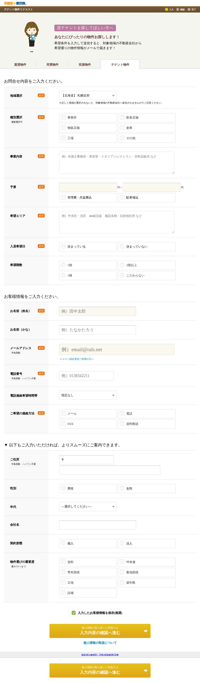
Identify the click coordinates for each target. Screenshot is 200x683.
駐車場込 (132, 197)
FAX (70, 424)
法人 (129, 543)
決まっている (76, 246)
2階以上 (131, 265)
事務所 (72, 117)
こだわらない (135, 275)
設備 (70, 593)
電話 (129, 413)
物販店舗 (73, 127)
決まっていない (136, 246)
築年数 (130, 582)
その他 (130, 138)
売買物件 (52, 64)
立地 (70, 582)
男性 (70, 488)
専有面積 (73, 572)
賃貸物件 (20, 64)
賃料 (70, 562)
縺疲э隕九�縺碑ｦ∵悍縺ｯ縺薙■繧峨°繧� (100, 655)
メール (72, 413)
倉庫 (129, 127)
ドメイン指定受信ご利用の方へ (77, 359)
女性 (129, 488)
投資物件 (85, 64)
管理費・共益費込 (79, 197)
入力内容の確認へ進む (100, 630)
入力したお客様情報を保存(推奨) (100, 613)
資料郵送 (132, 424)
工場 (70, 138)
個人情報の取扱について (100, 642)
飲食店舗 (132, 117)
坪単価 (130, 562)
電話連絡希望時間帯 (23, 395)
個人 (70, 543)
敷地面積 (132, 572)
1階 (69, 265)
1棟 (69, 275)
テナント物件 (120, 64)
